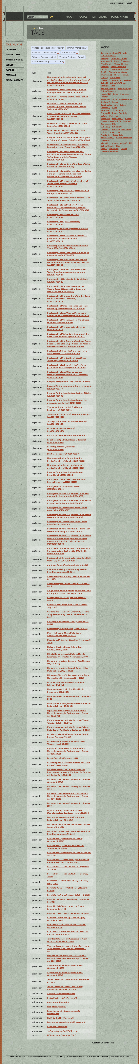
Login (112, 3)
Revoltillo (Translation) (57, 1026)
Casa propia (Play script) (58, 1002)
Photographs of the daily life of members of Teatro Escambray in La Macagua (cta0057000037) (67, 184)
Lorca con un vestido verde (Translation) (66, 1022)
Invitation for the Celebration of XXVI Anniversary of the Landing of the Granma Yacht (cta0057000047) (66, 106)
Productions (13, 55)
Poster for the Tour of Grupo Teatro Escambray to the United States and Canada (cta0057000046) (69, 116)
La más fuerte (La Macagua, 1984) (62, 758)
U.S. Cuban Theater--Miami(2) (114, 56)
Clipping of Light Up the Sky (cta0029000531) (68, 382)
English (120, 3)
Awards (10, 70)
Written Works (14, 60)
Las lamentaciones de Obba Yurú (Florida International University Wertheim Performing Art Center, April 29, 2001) (68, 772)
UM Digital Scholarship (75, 1057)
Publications (119, 16)
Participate (99, 16)
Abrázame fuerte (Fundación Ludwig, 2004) (67, 565)
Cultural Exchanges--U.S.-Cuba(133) (116, 124)
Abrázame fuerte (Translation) (61, 993)
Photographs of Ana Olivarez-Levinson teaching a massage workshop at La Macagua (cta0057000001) (67, 375)
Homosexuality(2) (119, 143)
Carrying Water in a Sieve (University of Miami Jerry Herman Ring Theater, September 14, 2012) (68, 614)
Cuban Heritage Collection (97, 1057)
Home (34, 28)
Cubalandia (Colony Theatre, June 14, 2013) (67, 628)
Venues (9, 65)
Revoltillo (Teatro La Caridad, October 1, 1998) (68, 895)
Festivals (11, 75)
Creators (11, 49)
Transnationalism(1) (120, 69)
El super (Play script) (56, 1006)
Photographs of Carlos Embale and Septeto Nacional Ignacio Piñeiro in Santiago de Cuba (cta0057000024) (68, 262)
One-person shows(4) (111, 53)
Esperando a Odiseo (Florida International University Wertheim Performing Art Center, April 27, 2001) (68, 713)
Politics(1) (113, 148)
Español (130, 3)
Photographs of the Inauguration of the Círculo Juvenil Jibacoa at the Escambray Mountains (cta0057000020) (66, 289)
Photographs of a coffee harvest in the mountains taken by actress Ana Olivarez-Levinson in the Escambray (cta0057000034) (68, 207)
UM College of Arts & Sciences (39, 1057)
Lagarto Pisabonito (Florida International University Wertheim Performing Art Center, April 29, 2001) (68, 751)
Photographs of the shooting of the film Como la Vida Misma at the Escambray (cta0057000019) (68, 299)
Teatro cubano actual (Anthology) (62, 1031)
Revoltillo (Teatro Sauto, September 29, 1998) (68, 913)
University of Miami (17, 1057)
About (70, 16)
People (82, 16)
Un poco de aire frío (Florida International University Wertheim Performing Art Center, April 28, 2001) (68, 958)
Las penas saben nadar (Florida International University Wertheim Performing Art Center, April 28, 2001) (68, 796)
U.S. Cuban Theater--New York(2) (117, 146)
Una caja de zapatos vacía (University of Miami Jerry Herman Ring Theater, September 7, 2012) (68, 949)
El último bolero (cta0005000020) (63, 454)
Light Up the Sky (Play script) (60, 1018)
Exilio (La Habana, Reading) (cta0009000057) (68, 435)
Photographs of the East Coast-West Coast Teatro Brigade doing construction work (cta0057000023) (66, 272)
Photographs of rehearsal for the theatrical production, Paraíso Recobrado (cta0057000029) (67, 238)
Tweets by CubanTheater (102, 1043)
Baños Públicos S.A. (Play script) (62, 998)
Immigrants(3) (124, 88)
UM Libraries (58, 1057)
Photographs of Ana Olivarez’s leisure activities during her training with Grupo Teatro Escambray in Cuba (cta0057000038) (69, 174)
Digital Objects (14, 80)
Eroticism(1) (117, 118)
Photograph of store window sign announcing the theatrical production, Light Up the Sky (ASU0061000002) (68, 551)
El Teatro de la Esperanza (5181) (61, 1035)
